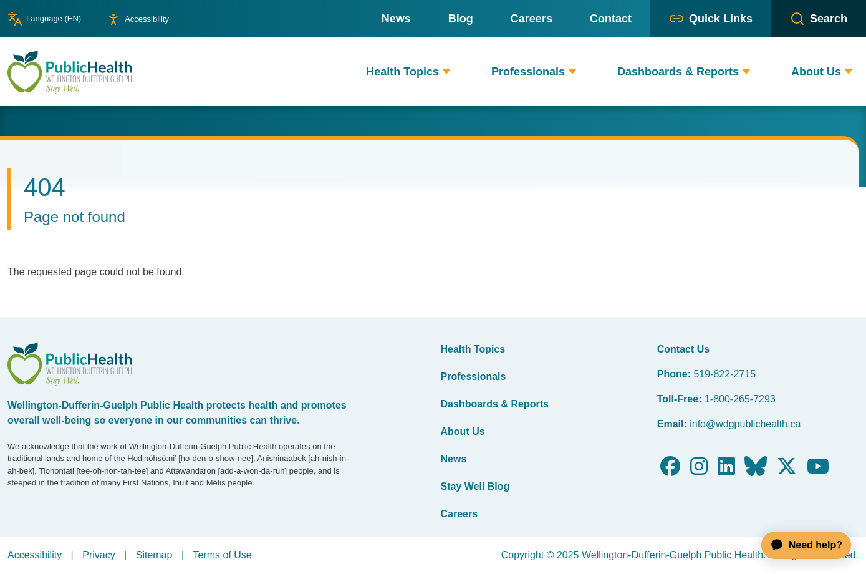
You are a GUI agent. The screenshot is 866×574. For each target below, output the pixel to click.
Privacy (98, 555)
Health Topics (473, 349)
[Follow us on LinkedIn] (726, 470)
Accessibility (34, 555)
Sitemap (154, 555)
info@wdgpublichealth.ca (745, 424)
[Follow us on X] (787, 470)
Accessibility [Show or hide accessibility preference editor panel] (147, 19)
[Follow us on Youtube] (818, 470)
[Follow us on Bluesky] (755, 470)
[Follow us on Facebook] (670, 470)
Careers (459, 513)
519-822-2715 (724, 374)
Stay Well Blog (475, 486)
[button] (446, 72)
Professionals (473, 376)
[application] (800, 545)
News (454, 459)
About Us (463, 431)
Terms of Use (222, 555)
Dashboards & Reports (495, 404)
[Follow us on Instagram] (699, 470)
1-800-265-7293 (740, 399)
